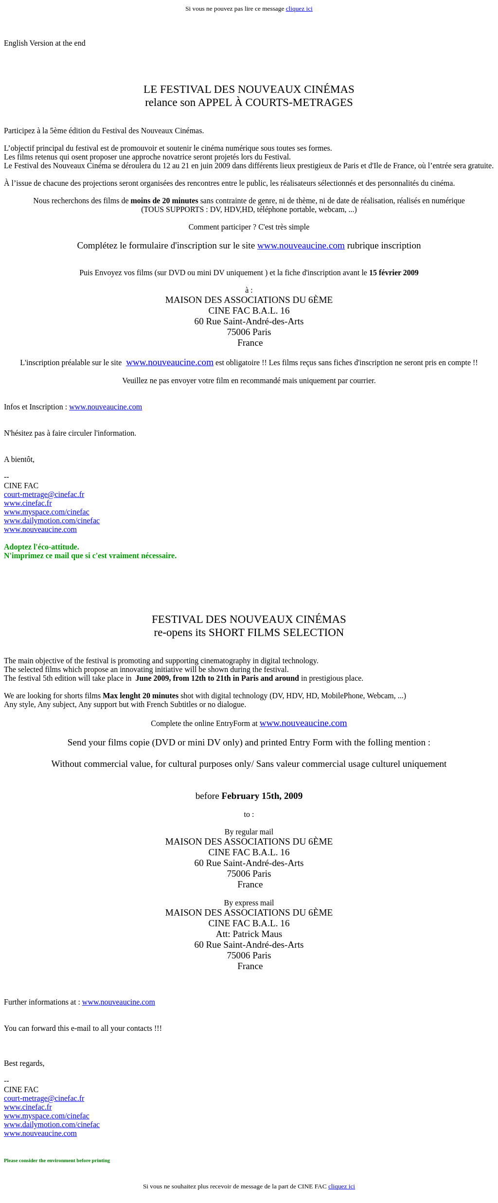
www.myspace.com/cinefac (46, 512)
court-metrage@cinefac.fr (44, 494)
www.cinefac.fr (28, 503)
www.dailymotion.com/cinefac (52, 520)
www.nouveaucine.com (301, 245)
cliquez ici (299, 8)
